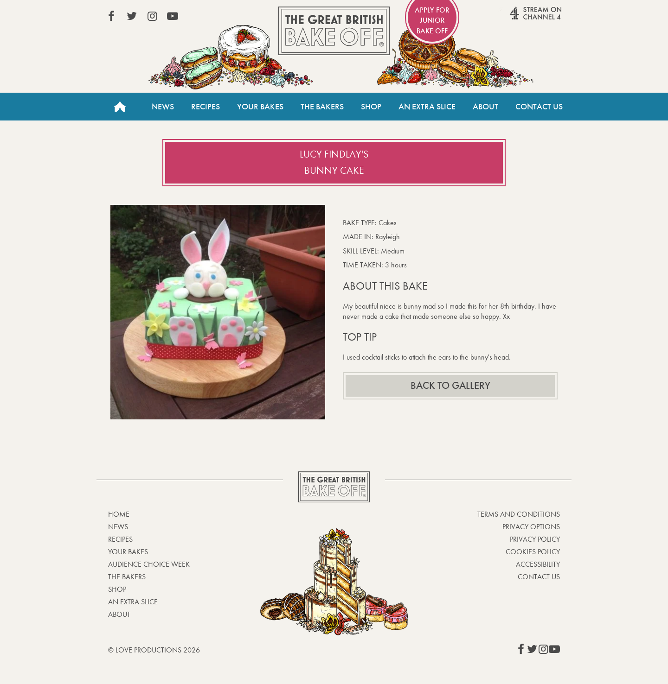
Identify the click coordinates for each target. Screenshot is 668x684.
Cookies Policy (533, 551)
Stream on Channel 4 (517, 18)
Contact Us (539, 106)
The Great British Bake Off (334, 30)
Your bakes (128, 551)
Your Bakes (260, 106)
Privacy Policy (535, 539)
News (163, 106)
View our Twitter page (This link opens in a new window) (131, 16)
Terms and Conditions (518, 514)
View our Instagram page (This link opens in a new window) (152, 16)
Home (119, 106)
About (485, 106)
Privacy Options (531, 526)
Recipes (205, 106)
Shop (371, 106)
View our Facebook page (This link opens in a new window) (111, 16)
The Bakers (322, 106)
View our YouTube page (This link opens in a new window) (172, 16)
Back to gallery (450, 386)
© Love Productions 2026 (154, 650)
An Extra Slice (427, 106)
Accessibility (538, 564)
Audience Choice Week (149, 564)
